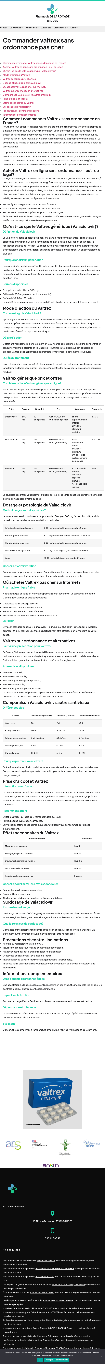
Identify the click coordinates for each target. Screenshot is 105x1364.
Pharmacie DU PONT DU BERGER (58, 1300)
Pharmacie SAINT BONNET (42, 1292)
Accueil (3, 27)
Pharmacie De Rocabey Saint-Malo (68, 1284)
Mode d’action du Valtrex (16, 74)
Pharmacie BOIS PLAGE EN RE (54, 1328)
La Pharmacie (16, 27)
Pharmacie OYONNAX (42, 1308)
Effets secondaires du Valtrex (18, 102)
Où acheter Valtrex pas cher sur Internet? (24, 86)
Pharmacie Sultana (46, 1336)
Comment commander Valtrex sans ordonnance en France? (34, 62)
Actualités (46, 27)
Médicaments (32, 27)
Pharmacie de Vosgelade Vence (61, 1320)
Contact (74, 27)
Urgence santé (61, 27)
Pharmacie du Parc (51, 1340)
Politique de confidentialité (57, 1360)
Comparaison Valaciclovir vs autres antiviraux (27, 94)
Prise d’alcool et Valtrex (15, 98)
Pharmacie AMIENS (46, 1260)
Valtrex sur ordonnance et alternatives (23, 90)
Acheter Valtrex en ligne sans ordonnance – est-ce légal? (33, 66)
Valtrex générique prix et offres (19, 78)
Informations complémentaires (19, 114)
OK (40, 1360)
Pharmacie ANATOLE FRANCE (51, 1312)
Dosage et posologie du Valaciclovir (22, 82)
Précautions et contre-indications (21, 110)
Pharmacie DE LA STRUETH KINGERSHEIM (54, 1268)
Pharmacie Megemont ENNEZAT (50, 1348)
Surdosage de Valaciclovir (17, 106)
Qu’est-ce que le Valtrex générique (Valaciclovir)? (29, 70)
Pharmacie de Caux (44, 1276)
